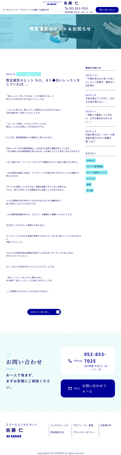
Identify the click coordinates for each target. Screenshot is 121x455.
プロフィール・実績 (83, 425)
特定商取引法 (57, 432)
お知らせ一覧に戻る (45, 312)
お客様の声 (44, 9)
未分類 (90, 190)
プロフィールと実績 (29, 9)
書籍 (89, 184)
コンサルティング (10, 9)
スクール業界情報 (95, 166)
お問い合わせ (107, 9)
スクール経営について (29, 74)
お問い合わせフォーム (87, 390)
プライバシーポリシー (84, 432)
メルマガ (91, 178)
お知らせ (91, 160)
